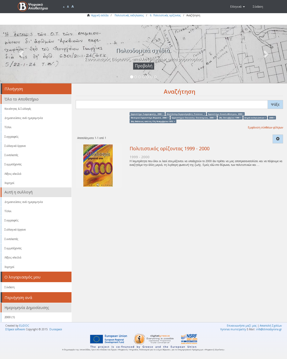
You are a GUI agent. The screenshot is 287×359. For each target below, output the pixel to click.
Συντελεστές (11, 155)
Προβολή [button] (143, 66)
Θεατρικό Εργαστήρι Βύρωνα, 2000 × (149, 117)
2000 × (272, 117)
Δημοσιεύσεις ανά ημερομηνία (23, 118)
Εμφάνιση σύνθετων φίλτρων (265, 127)
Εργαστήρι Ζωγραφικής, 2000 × (147, 113)
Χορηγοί (9, 183)
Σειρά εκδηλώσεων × (255, 117)
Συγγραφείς (11, 136)
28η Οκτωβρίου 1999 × (230, 117)
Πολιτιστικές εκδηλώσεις (129, 15)
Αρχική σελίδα (100, 15)
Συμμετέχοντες (13, 164)
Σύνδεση (9, 287)
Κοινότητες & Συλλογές (17, 109)
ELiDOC (24, 325)
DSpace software (15, 329)
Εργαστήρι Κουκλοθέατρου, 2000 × (225, 113)
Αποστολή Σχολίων (271, 325)
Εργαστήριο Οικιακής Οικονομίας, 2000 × (194, 117)
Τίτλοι (8, 127)
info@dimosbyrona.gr (269, 329)
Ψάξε (275, 104)
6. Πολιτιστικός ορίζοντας (165, 15)
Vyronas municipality (233, 329)
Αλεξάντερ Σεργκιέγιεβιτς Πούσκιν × (186, 113)
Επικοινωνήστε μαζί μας (242, 325)
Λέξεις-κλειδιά (12, 174)
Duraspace (55, 329)
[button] (237, 6)
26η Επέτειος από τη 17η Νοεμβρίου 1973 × (153, 121)
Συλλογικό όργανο (15, 146)
